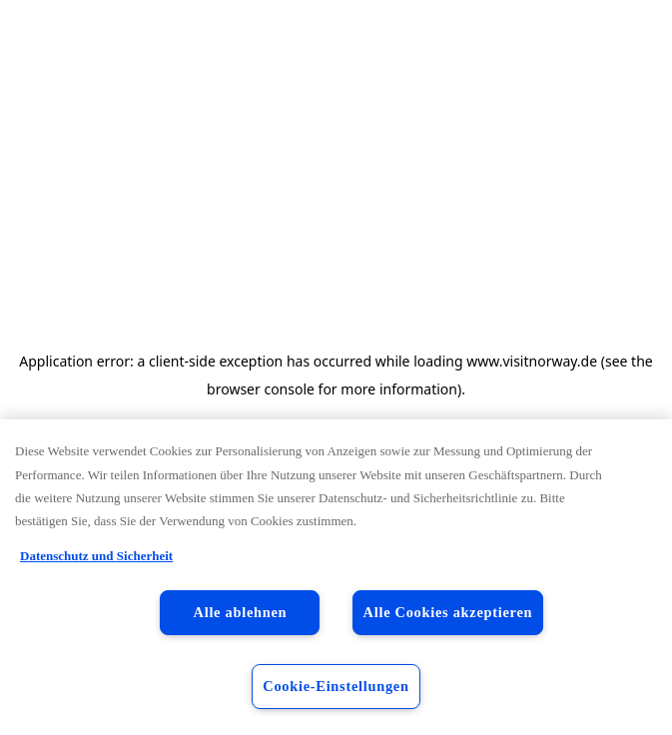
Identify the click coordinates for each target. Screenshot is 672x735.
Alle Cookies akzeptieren (448, 612)
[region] (336, 577)
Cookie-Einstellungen (335, 686)
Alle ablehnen (241, 612)
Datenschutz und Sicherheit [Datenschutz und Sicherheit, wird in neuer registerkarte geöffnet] (96, 555)
